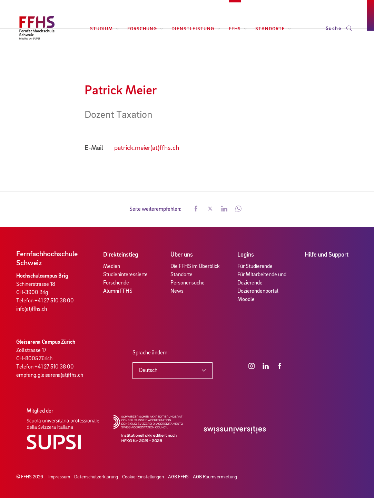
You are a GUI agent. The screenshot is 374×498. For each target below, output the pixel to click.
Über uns (181, 255)
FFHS (238, 29)
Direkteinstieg (120, 255)
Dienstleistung (195, 29)
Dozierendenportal (257, 291)
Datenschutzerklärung (96, 477)
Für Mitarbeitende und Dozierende (261, 279)
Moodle (246, 299)
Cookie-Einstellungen (143, 477)
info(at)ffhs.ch (31, 309)
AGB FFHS (178, 477)
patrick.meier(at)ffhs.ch (146, 148)
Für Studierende (255, 266)
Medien (111, 266)
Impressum (59, 477)
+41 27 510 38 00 (54, 301)
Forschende (116, 283)
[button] (196, 209)
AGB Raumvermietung (215, 477)
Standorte (273, 29)
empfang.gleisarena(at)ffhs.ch (49, 375)
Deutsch (148, 370)
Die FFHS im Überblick (195, 266)
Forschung (145, 29)
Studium (104, 29)
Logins (245, 255)
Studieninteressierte (125, 275)
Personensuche (187, 283)
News (177, 291)
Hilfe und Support (326, 255)
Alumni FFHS (117, 291)
